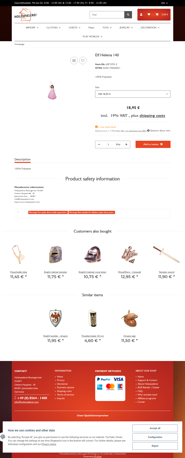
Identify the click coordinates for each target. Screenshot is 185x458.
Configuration (154, 437)
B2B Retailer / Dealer (148, 387)
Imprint (60, 398)
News (59, 376)
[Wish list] (149, 14)
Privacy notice (49, 444)
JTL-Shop (97, 456)
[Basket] (162, 14)
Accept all (155, 428)
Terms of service (65, 394)
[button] (141, 14)
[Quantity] (108, 144)
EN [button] (163, 3)
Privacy (60, 380)
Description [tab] (22, 159)
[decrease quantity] (99, 144)
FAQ (140, 391)
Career (141, 401)
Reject (154, 446)
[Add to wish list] (82, 60)
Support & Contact (147, 380)
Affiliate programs (146, 398)
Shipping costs (64, 391)
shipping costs (152, 115)
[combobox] (133, 94)
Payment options (65, 387)
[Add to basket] (153, 144)
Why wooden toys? (147, 394)
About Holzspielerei (147, 383)
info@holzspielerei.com (26, 402)
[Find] (107, 14)
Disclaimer (62, 383)
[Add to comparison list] (74, 60)
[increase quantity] (126, 144)
